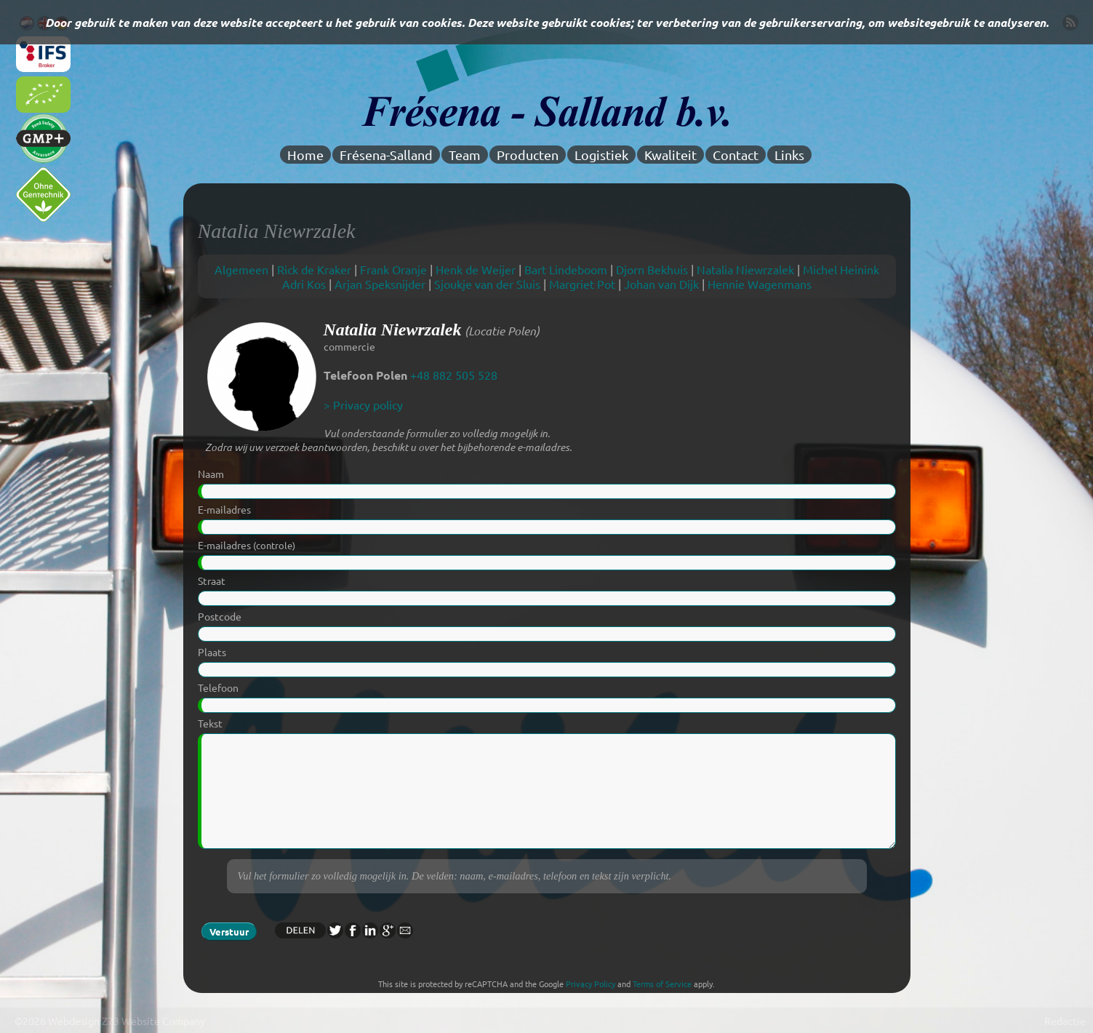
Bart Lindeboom (565, 269)
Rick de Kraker (314, 269)
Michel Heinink (841, 269)
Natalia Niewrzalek (745, 269)
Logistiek (601, 154)
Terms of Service (662, 983)
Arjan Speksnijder (380, 283)
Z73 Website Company (153, 1020)
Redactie (1065, 1020)
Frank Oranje (393, 269)
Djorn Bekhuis (652, 269)
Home (305, 154)
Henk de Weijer (476, 269)
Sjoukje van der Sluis (487, 283)
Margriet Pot (582, 283)
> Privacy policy (363, 404)
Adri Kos (304, 283)
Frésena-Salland (386, 154)
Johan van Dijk (661, 283)
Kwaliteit (670, 154)
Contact (735, 154)
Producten (527, 154)
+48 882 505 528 (453, 374)
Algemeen (241, 269)
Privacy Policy (590, 983)
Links (789, 154)
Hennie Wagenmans (760, 283)
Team (465, 154)
